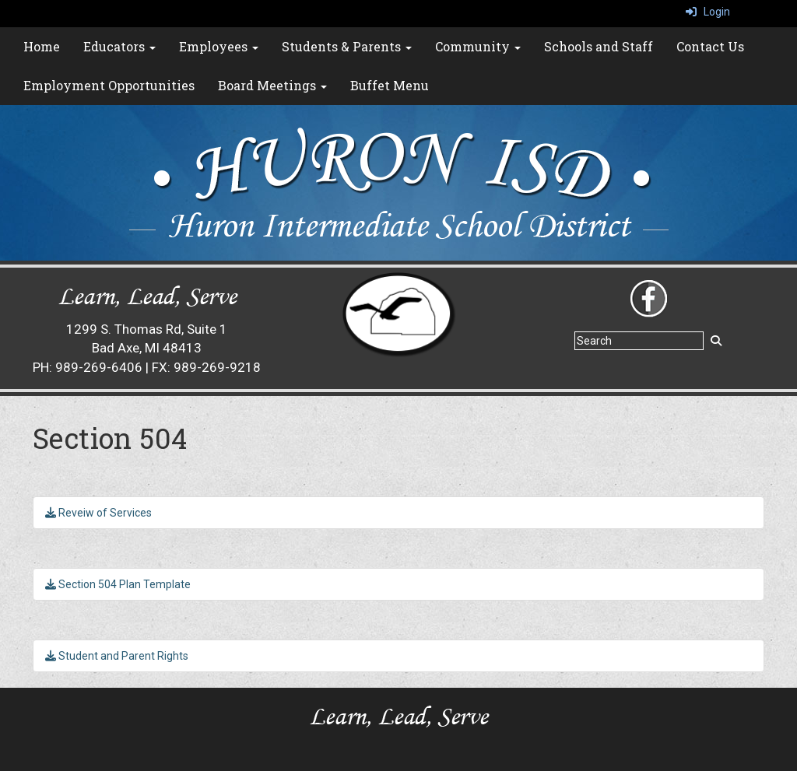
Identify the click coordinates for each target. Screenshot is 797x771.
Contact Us (710, 46)
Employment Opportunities (109, 85)
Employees (218, 46)
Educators (119, 46)
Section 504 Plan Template (118, 584)
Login (708, 11)
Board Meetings (272, 85)
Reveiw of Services (98, 512)
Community (478, 46)
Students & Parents (347, 46)
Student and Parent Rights (116, 656)
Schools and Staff (598, 46)
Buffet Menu (389, 85)
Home (41, 46)
